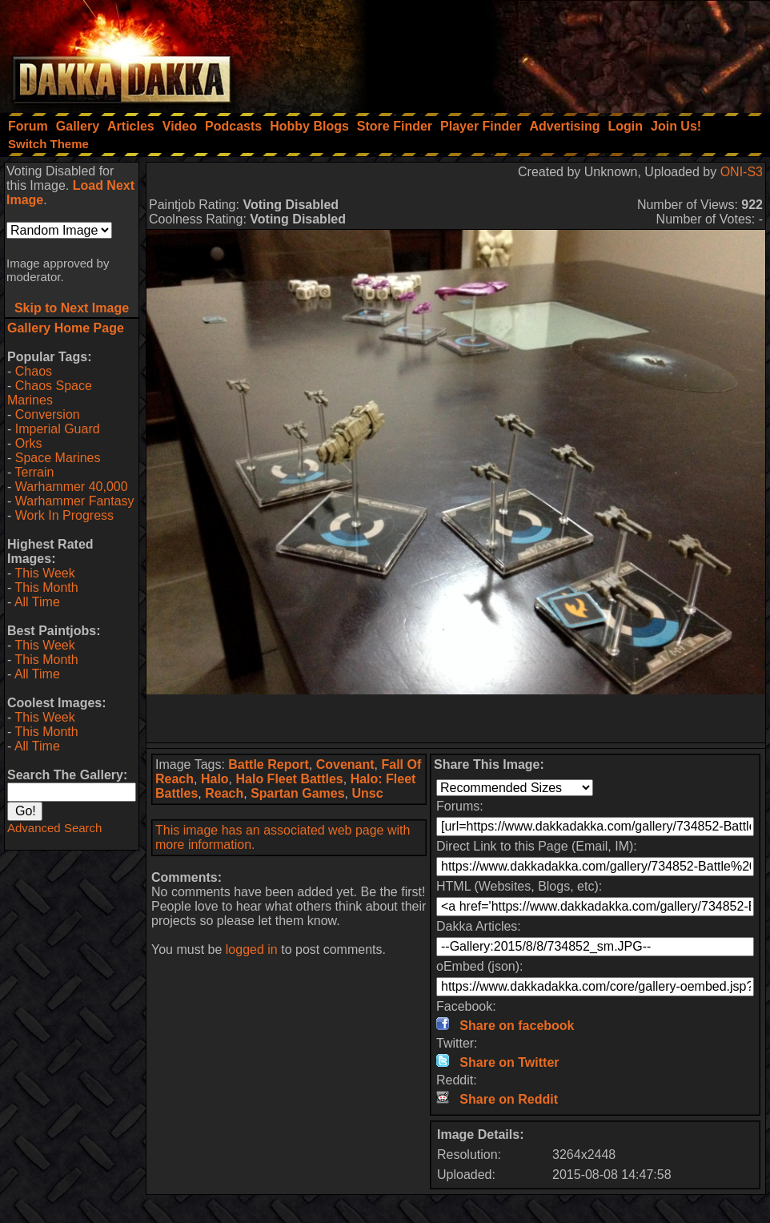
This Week (44, 573)
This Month (46, 587)
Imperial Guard (57, 429)
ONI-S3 (741, 172)
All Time (37, 602)
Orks (28, 443)
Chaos (33, 371)
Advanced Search (54, 828)
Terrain (34, 472)
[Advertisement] (554, 52)
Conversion (47, 414)
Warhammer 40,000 (71, 486)
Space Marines (58, 458)
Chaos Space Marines (49, 393)
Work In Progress (64, 515)
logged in (252, 949)
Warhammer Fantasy (74, 501)
